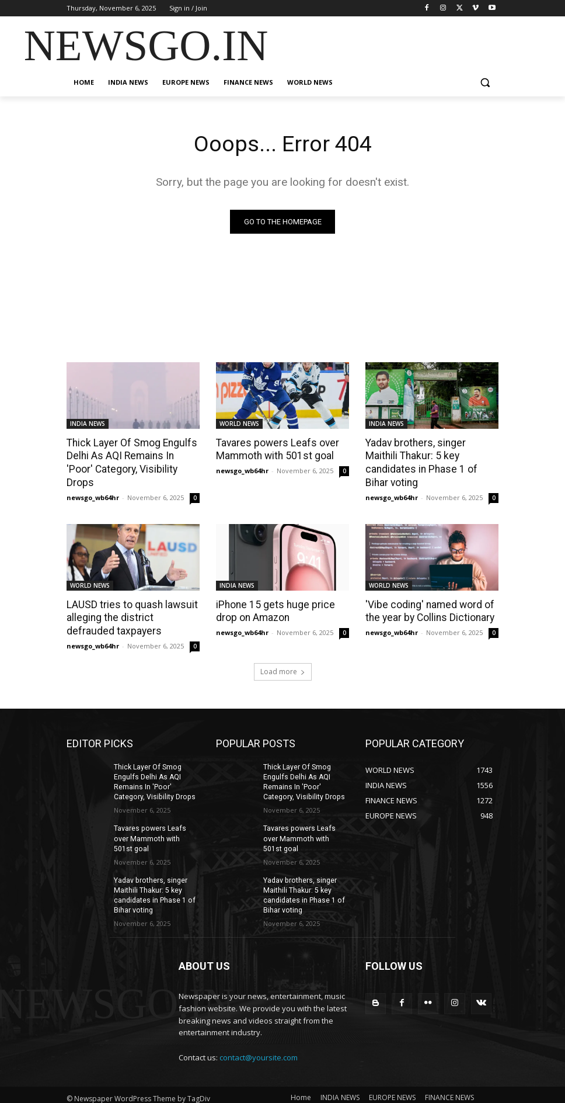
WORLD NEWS (239, 423)
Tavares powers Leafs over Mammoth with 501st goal (275, 449)
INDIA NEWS (87, 423)
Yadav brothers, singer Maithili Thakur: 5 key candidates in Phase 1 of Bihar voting (431, 455)
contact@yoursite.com (258, 1039)
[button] (484, 82)
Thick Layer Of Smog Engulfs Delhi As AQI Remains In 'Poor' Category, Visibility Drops (132, 455)
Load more (282, 656)
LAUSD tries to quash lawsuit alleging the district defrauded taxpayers (133, 603)
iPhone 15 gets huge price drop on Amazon (273, 596)
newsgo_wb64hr (93, 482)
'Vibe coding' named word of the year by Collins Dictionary (428, 596)
